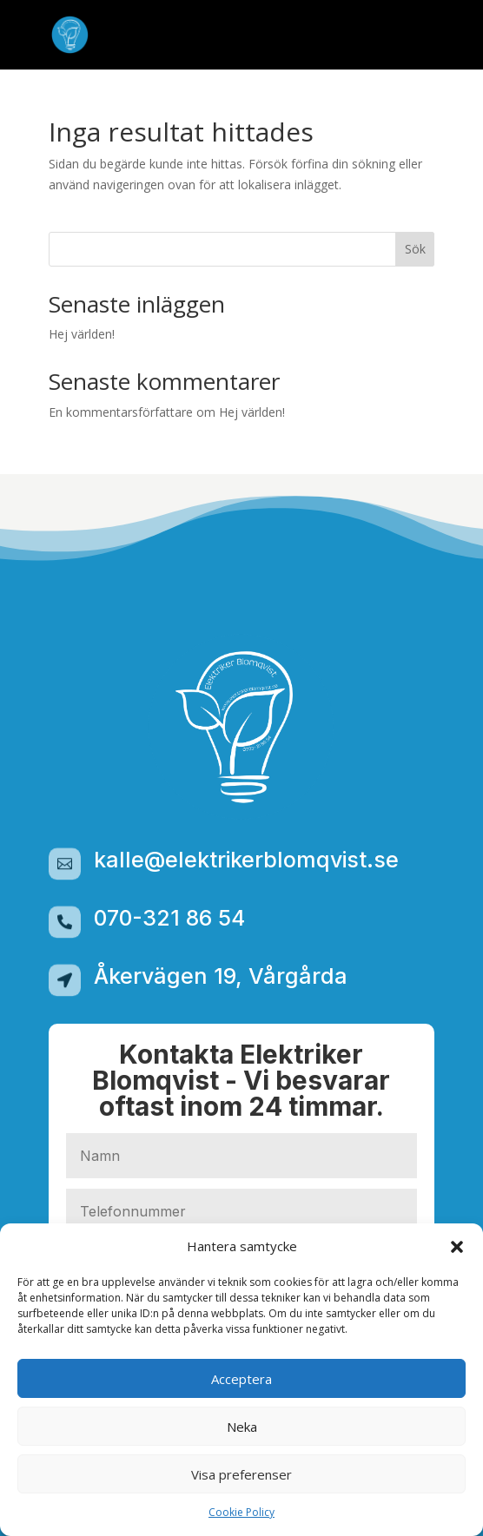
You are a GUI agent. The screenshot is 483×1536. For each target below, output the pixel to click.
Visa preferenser (241, 1474)
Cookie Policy (241, 1512)
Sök (415, 249)
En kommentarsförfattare (121, 412)
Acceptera (241, 1379)
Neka (242, 1426)
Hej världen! (82, 334)
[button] (457, 1247)
